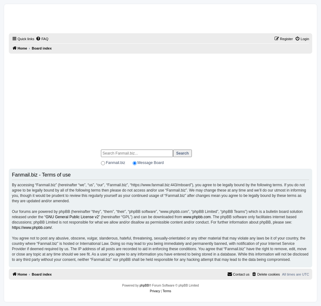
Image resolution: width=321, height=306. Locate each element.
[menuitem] (42, 39)
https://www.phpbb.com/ (32, 227)
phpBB (144, 285)
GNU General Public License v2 (71, 217)
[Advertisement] (160, 99)
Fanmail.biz (115, 163)
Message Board (150, 163)
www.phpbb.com (197, 217)
